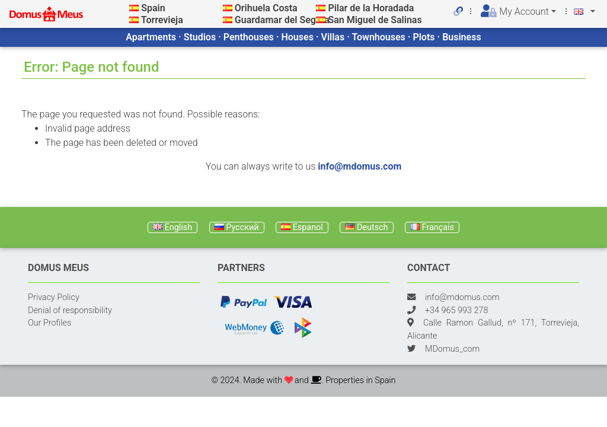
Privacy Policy (53, 297)
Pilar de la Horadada (371, 8)
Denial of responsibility (70, 310)
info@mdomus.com (359, 166)
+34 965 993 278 (456, 310)
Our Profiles (49, 323)
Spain (153, 8)
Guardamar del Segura (282, 20)
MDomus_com (452, 349)
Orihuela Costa (266, 8)
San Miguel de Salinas (374, 20)
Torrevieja (162, 20)
